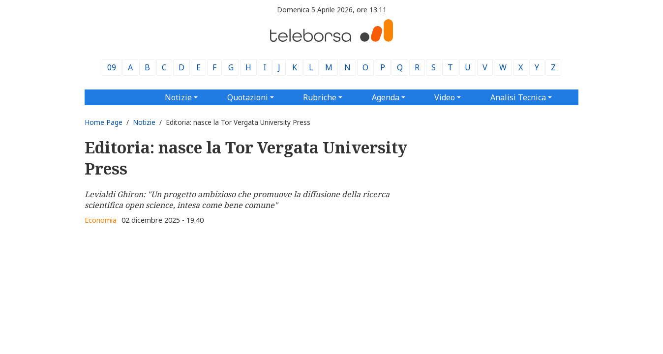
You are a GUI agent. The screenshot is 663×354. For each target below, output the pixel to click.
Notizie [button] (178, 97)
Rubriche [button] (319, 97)
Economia (101, 220)
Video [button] (444, 97)
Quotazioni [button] (247, 97)
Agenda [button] (385, 97)
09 (111, 67)
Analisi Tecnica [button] (518, 97)
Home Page (103, 122)
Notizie (144, 122)
